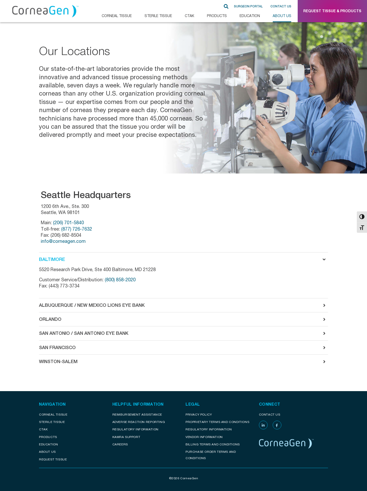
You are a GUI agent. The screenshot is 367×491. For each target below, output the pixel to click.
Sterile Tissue (158, 16)
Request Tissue (53, 459)
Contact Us (280, 6)
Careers (120, 444)
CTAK (189, 16)
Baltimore (52, 259)
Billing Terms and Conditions (213, 444)
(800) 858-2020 (119, 279)
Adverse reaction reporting (138, 422)
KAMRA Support (126, 437)
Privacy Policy (199, 414)
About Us (282, 16)
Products (217, 16)
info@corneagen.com (63, 241)
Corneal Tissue (53, 414)
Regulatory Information (135, 429)
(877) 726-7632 (76, 229)
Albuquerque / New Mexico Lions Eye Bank (92, 305)
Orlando (50, 319)
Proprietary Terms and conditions (217, 422)
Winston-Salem (58, 361)
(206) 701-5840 (68, 222)
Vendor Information (204, 437)
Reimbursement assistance (137, 414)
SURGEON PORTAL (248, 6)
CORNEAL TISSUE (117, 16)
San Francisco (57, 347)
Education (250, 16)
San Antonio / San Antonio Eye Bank (83, 333)
